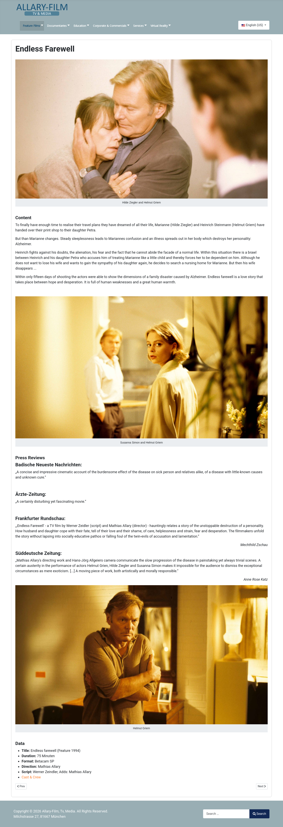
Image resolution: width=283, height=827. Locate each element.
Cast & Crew (31, 777)
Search (259, 814)
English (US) (253, 25)
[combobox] (226, 813)
